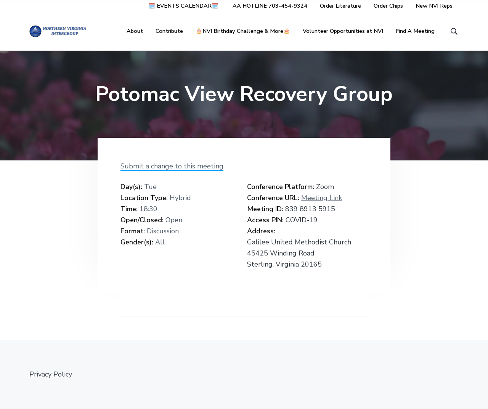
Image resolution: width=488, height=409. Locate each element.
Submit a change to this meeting (171, 166)
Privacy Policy (50, 374)
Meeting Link (321, 197)
